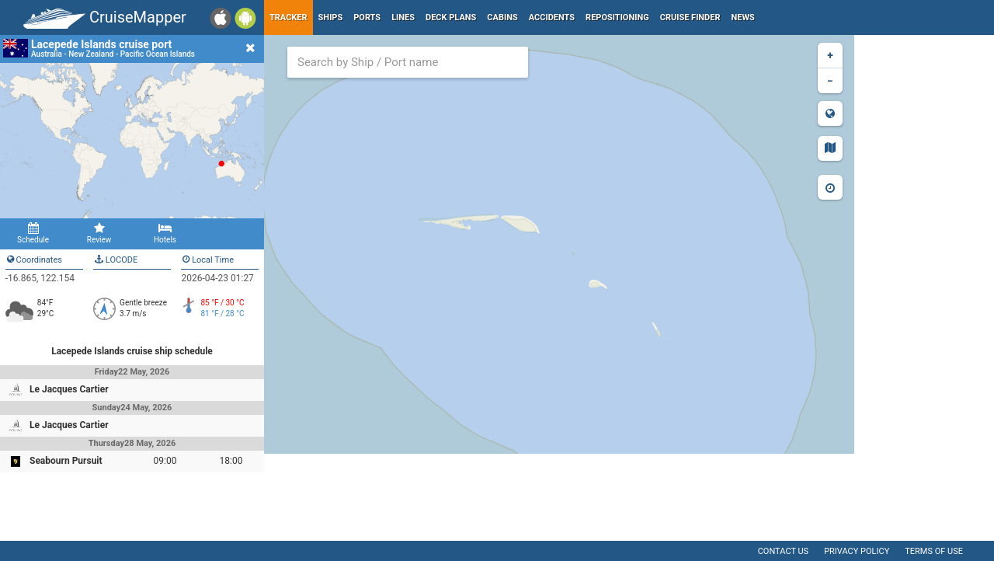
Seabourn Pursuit (66, 460)
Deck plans (451, 17)
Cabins (502, 17)
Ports (367, 17)
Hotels (165, 233)
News (743, 17)
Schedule (33, 233)
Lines (403, 17)
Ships (330, 17)
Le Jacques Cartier (69, 389)
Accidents (552, 17)
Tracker (288, 17)
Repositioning (617, 17)
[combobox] (407, 62)
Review (99, 233)
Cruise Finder (690, 17)
